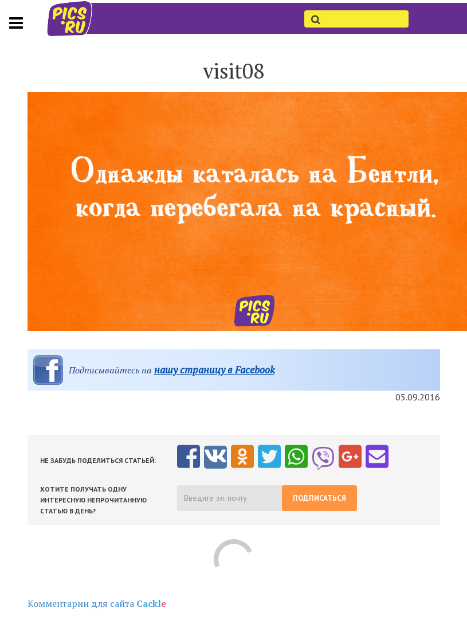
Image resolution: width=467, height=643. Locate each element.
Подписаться (319, 498)
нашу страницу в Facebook (214, 369)
